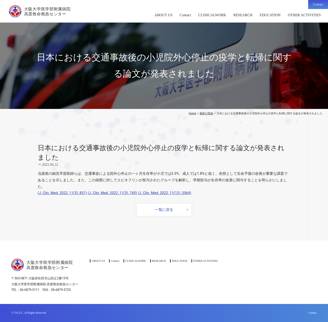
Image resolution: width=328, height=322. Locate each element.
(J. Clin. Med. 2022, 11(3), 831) (62, 193)
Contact (318, 4)
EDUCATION (270, 15)
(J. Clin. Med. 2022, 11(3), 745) (112, 193)
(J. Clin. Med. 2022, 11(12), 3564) (164, 193)
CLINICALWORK (212, 15)
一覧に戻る (164, 209)
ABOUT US (163, 15)
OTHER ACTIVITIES (304, 15)
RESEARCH (242, 15)
